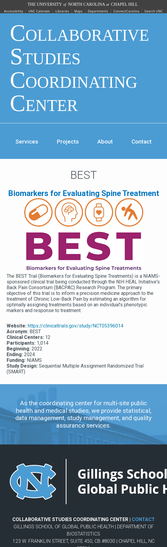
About (105, 141)
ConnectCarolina (126, 11)
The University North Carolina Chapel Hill (83, 4)
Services (26, 141)
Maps (78, 11)
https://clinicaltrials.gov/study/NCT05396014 (75, 326)
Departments (98, 11)
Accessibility (13, 11)
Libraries (62, 11)
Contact (141, 141)
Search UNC (153, 11)
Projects (68, 141)
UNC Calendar (39, 11)
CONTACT (143, 519)
